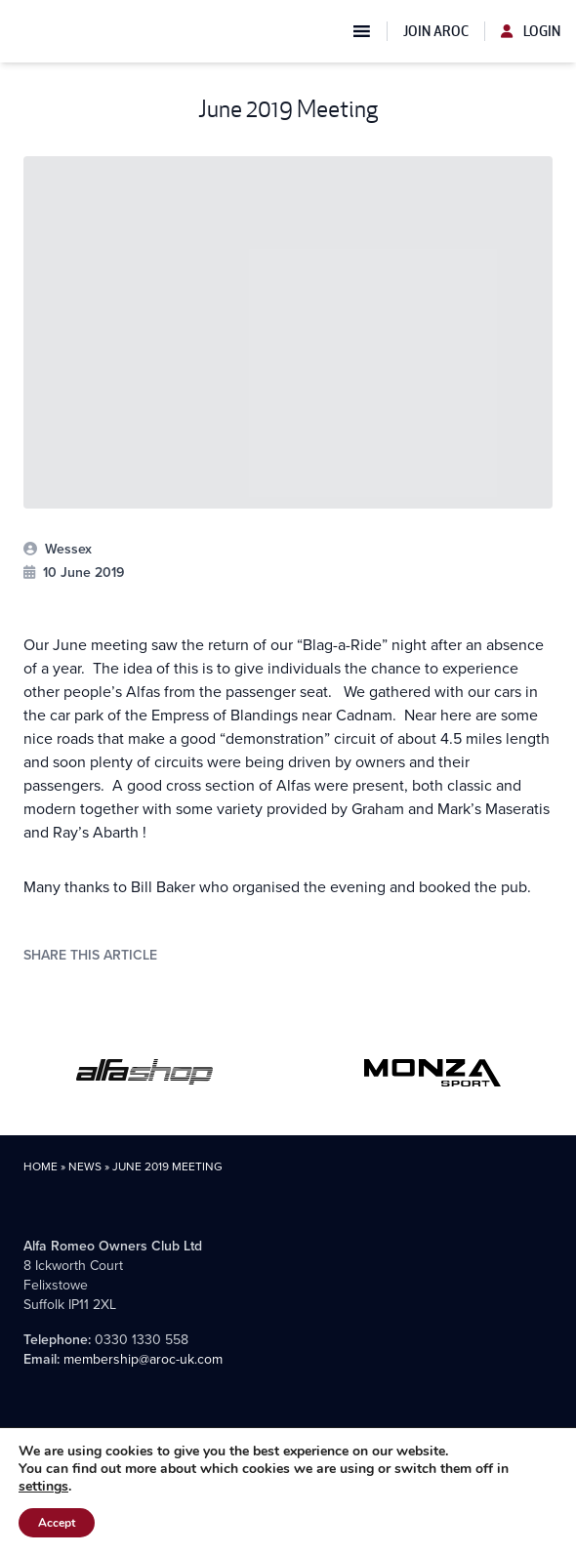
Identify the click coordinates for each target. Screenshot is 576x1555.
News (85, 1166)
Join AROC (436, 31)
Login (530, 31)
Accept (56, 1523)
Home (40, 1166)
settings (43, 1486)
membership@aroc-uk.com (143, 1359)
